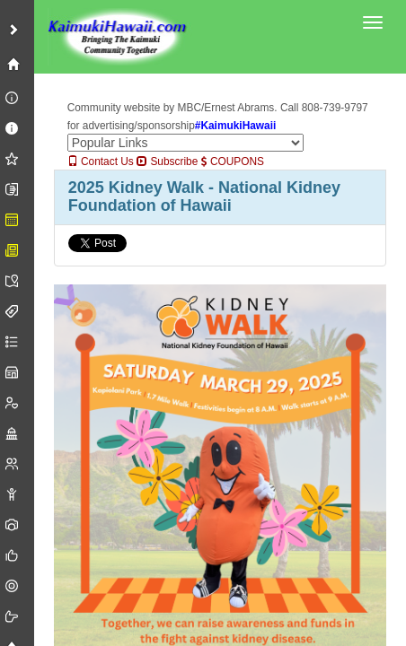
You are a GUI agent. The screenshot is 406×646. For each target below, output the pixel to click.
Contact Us (100, 161)
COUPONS (232, 161)
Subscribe (167, 161)
